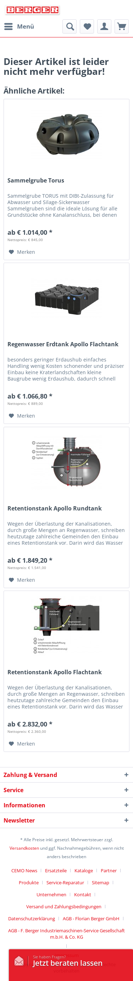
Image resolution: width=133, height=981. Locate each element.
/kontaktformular (21, 959)
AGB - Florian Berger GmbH (91, 918)
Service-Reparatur (65, 882)
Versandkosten (24, 848)
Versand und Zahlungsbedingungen (63, 906)
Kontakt (82, 894)
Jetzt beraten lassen (67, 963)
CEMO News (24, 870)
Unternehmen (51, 894)
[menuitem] (19, 26)
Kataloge (83, 870)
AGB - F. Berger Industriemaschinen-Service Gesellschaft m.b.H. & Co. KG (66, 933)
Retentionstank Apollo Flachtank (54, 672)
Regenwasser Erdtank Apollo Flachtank (62, 344)
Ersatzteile (56, 870)
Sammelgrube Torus (35, 180)
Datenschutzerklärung (31, 918)
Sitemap (100, 882)
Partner (109, 870)
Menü (19, 25)
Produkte (29, 882)
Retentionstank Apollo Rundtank (54, 508)
